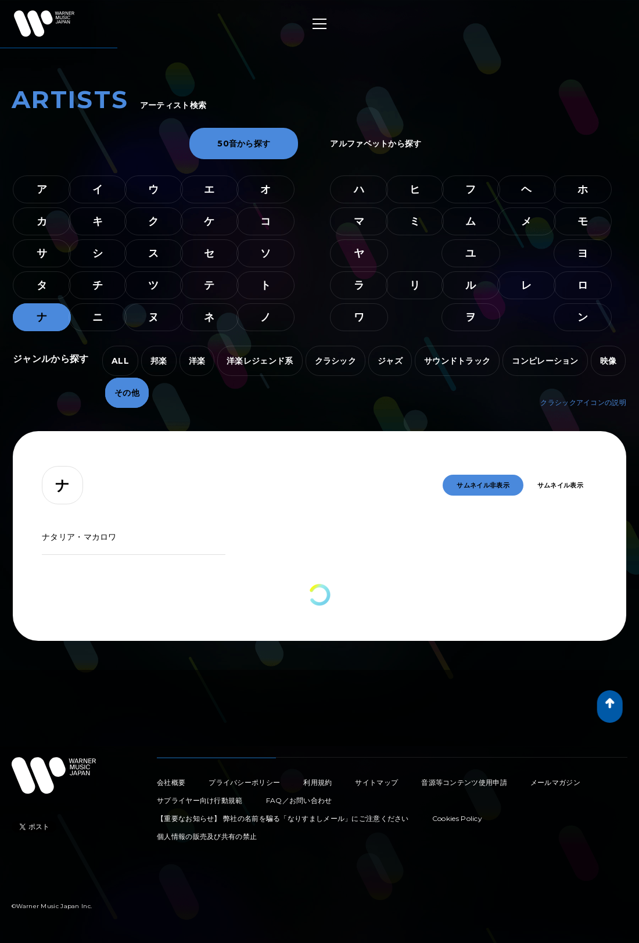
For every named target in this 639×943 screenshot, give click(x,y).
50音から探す (243, 143)
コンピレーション (545, 361)
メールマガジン (555, 782)
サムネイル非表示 (483, 485)
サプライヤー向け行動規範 (200, 800)
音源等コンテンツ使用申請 (464, 782)
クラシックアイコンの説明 (583, 402)
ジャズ (390, 361)
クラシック (336, 361)
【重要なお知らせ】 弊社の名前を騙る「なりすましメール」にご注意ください (283, 818)
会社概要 (171, 782)
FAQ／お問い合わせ (299, 800)
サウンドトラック (457, 361)
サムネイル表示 (560, 485)
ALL (120, 361)
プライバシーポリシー (244, 782)
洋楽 (197, 361)
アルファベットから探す (375, 143)
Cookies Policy (457, 818)
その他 (126, 393)
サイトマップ (376, 782)
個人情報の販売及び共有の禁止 (207, 836)
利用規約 (317, 782)
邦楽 (158, 361)
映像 (608, 361)
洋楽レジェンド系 (260, 361)
